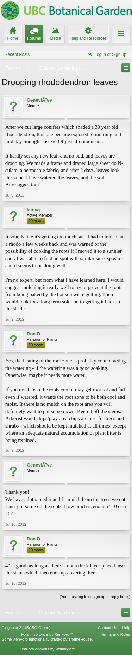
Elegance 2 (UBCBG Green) (26, 627)
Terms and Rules (115, 634)
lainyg (33, 209)
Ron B (33, 333)
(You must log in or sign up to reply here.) (94, 597)
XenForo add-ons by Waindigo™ (47, 649)
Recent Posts (17, 54)
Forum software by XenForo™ (47, 634)
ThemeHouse (80, 639)
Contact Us (107, 627)
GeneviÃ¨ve (39, 100)
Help (126, 627)
